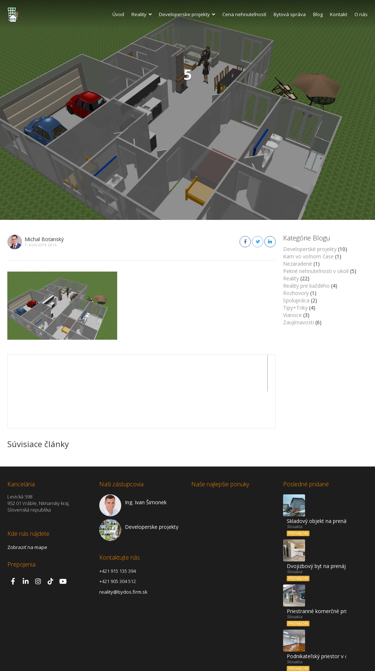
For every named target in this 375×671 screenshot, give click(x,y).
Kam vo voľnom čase (308, 256)
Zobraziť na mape (27, 510)
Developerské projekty (310, 249)
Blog (318, 14)
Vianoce (292, 314)
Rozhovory (296, 293)
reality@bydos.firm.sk (123, 555)
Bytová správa (290, 14)
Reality (141, 14)
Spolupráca (296, 300)
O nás (361, 14)
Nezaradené (297, 263)
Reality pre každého (306, 285)
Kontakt (338, 14)
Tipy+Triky (295, 307)
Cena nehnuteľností (244, 14)
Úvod (118, 14)
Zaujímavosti (298, 322)
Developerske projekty (187, 14)
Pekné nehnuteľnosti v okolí (316, 271)
